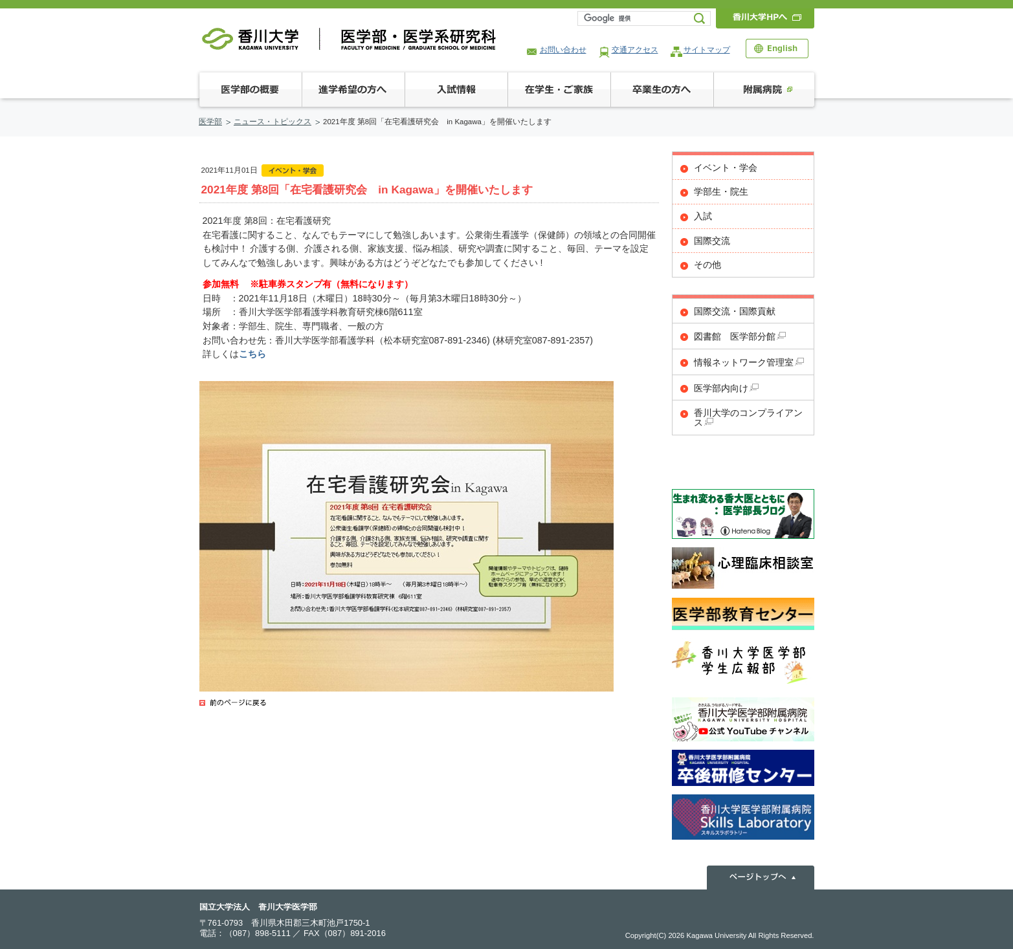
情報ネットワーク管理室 (749, 362)
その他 (707, 265)
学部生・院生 (721, 192)
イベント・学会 (725, 168)
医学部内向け (726, 388)
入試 (703, 216)
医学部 (210, 121)
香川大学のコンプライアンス (748, 418)
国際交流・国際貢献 (734, 311)
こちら (252, 354)
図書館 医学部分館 (740, 337)
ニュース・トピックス (272, 121)
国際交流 (712, 241)
